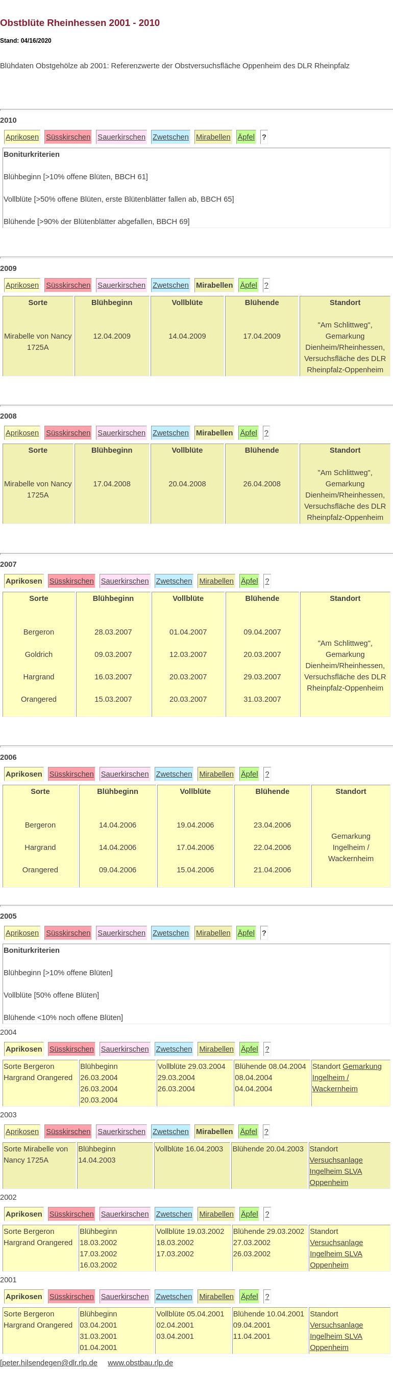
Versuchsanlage (336, 1160)
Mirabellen (213, 137)
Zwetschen (171, 137)
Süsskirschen (68, 137)
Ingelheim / (330, 1077)
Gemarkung (362, 1066)
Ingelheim (327, 1171)
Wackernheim (335, 1089)
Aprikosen (22, 137)
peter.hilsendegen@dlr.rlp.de (49, 1363)
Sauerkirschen (121, 137)
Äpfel (246, 137)
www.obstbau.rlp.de (140, 1363)
